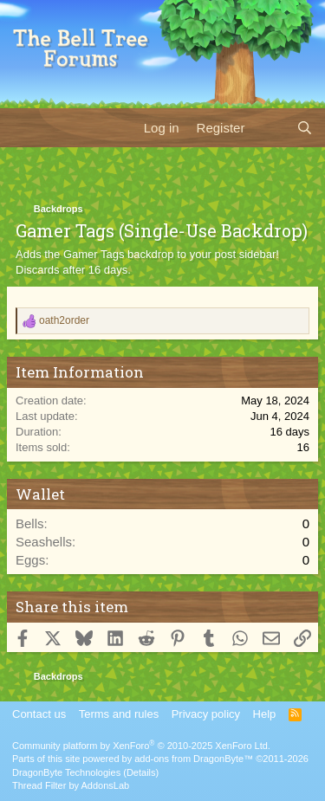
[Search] (305, 128)
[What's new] (270, 128)
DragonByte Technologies (66, 772)
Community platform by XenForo (141, 745)
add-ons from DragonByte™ (193, 758)
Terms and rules (119, 713)
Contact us (39, 713)
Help (264, 713)
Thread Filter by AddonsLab (70, 785)
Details (141, 772)
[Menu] (23, 127)
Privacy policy (206, 713)
